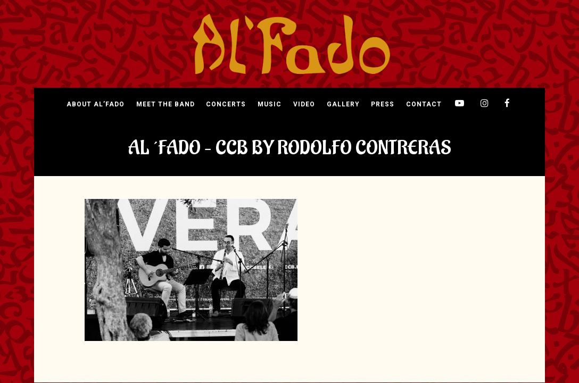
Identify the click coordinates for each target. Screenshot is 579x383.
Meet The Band (165, 104)
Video (304, 104)
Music (270, 104)
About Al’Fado (96, 104)
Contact (424, 104)
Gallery (343, 104)
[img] (291, 44)
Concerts (226, 104)
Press (382, 104)
